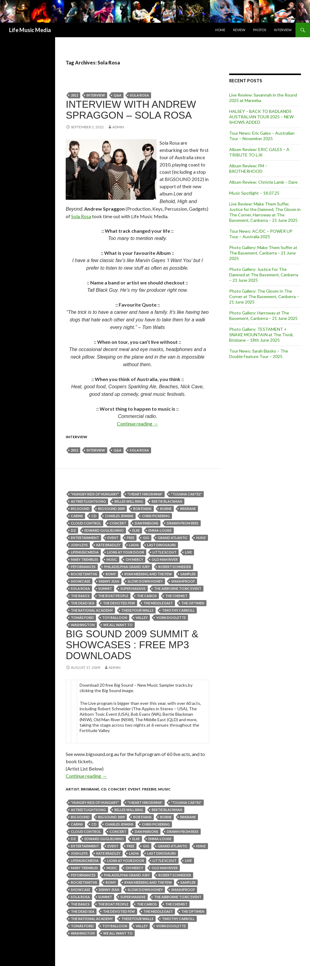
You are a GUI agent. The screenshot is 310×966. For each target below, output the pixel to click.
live (188, 552)
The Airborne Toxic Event (177, 588)
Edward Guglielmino (104, 530)
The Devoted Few (119, 603)
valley (142, 617)
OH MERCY (134, 559)
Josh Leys (79, 545)
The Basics (80, 596)
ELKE (136, 530)
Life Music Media (30, 30)
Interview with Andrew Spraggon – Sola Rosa (131, 110)
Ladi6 (134, 545)
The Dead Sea (82, 603)
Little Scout (164, 552)
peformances (83, 567)
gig (146, 538)
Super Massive (133, 588)
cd (94, 516)
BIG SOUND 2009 (111, 509)
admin (118, 127)
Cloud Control (86, 523)
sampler (188, 574)
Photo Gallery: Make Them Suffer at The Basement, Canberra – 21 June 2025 (263, 253)
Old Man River (165, 559)
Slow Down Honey (145, 581)
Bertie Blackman (167, 501)
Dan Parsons (146, 523)
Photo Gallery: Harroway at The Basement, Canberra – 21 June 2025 (263, 315)
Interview (283, 30)
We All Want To (118, 625)
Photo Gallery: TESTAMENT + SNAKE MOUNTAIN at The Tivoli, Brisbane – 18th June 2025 (261, 335)
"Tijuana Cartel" (186, 494)
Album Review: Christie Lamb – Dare (263, 182)
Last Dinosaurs (161, 545)
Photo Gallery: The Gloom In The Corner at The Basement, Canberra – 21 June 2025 (264, 296)
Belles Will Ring (128, 501)
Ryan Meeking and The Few (148, 574)
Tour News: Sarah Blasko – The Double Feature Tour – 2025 (258, 353)
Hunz (201, 538)
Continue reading (137, 423)
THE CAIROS (147, 596)
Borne (166, 509)
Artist (72, 789)
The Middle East (158, 603)
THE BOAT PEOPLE (113, 596)
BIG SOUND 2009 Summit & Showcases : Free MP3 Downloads (132, 644)
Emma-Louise (160, 530)
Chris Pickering (156, 516)
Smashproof (183, 581)
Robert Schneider (174, 567)
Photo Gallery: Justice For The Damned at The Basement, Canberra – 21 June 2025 (263, 275)
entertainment (85, 538)
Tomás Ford (82, 617)
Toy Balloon (114, 617)
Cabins (77, 516)
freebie (149, 789)
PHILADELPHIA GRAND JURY (127, 567)
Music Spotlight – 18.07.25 (254, 193)
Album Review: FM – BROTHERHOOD (248, 168)
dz (73, 530)
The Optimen (192, 603)
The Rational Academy (92, 610)
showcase (80, 581)
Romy (111, 574)
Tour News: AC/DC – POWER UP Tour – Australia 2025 (260, 233)
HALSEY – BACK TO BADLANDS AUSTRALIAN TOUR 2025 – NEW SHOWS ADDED (261, 117)
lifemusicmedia (85, 552)
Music (112, 559)
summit (105, 588)
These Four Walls (137, 610)
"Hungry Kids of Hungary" (95, 494)
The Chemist (176, 596)
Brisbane (188, 509)
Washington (83, 625)
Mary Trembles (84, 559)
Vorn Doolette (171, 617)
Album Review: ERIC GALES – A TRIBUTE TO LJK (259, 152)
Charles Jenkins (119, 516)
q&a (117, 95)
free (130, 538)
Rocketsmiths (84, 574)
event (112, 538)
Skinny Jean (109, 581)
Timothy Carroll (178, 610)
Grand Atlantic (173, 538)
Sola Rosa (139, 95)
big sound (80, 509)
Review (239, 30)
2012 (74, 95)
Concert (118, 523)
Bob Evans (142, 509)
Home (220, 30)
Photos (259, 30)
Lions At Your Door (125, 552)
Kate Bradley (108, 545)
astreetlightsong (88, 501)
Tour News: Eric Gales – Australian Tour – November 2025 (262, 135)
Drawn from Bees (183, 523)
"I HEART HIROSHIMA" (145, 494)
